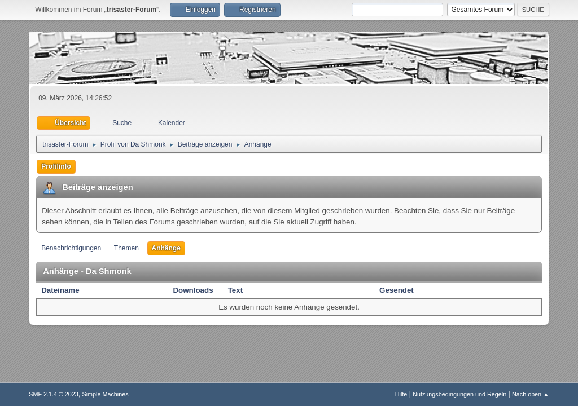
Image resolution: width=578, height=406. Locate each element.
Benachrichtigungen (71, 248)
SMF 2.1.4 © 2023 (53, 394)
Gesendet (396, 290)
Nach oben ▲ (530, 394)
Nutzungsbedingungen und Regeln (459, 394)
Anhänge (166, 248)
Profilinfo (56, 166)
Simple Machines (105, 394)
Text (235, 290)
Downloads (193, 290)
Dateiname (66, 290)
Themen (126, 248)
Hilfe (401, 394)
